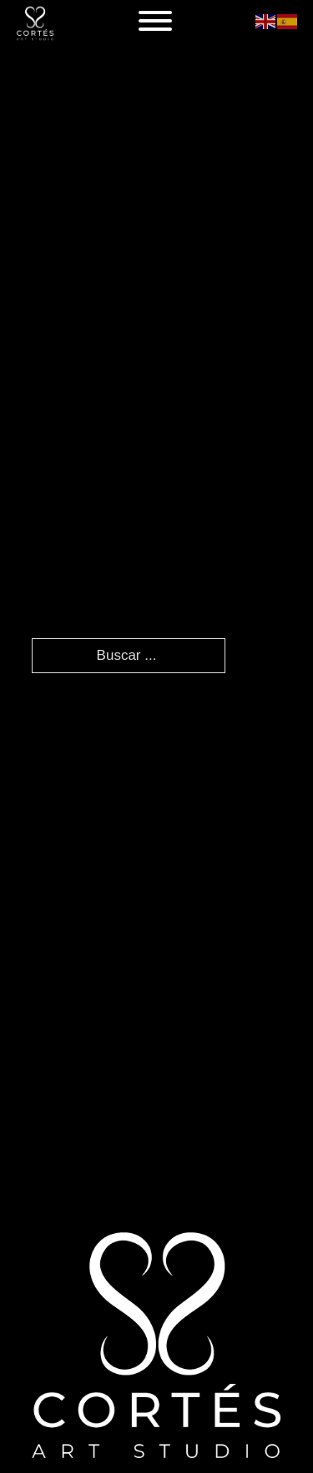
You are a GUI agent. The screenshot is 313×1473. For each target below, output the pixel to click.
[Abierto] (155, 21)
